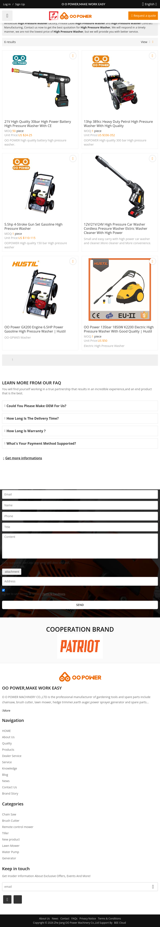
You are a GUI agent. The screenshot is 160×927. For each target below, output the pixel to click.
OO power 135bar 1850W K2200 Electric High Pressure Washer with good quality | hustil (119, 329)
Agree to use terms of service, (33, 593)
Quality (7, 743)
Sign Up (20, 4)
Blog (5, 775)
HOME (6, 731)
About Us (8, 737)
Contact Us (9, 787)
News (6, 781)
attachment (11, 571)
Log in (7, 4)
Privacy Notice (88, 918)
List (149, 42)
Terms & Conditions (53, 594)
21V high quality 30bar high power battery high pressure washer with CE (37, 123)
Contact (64, 918)
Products (8, 750)
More (6, 710)
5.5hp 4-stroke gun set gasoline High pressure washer (33, 226)
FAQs (74, 918)
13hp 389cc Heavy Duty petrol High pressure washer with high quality (118, 123)
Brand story (10, 793)
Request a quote (145, 16)
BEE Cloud (120, 922)
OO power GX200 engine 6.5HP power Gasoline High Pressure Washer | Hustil (35, 329)
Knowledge (9, 768)
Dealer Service (11, 756)
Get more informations (23, 458)
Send (80, 605)
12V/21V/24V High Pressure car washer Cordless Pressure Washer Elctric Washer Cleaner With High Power (115, 228)
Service (7, 762)
